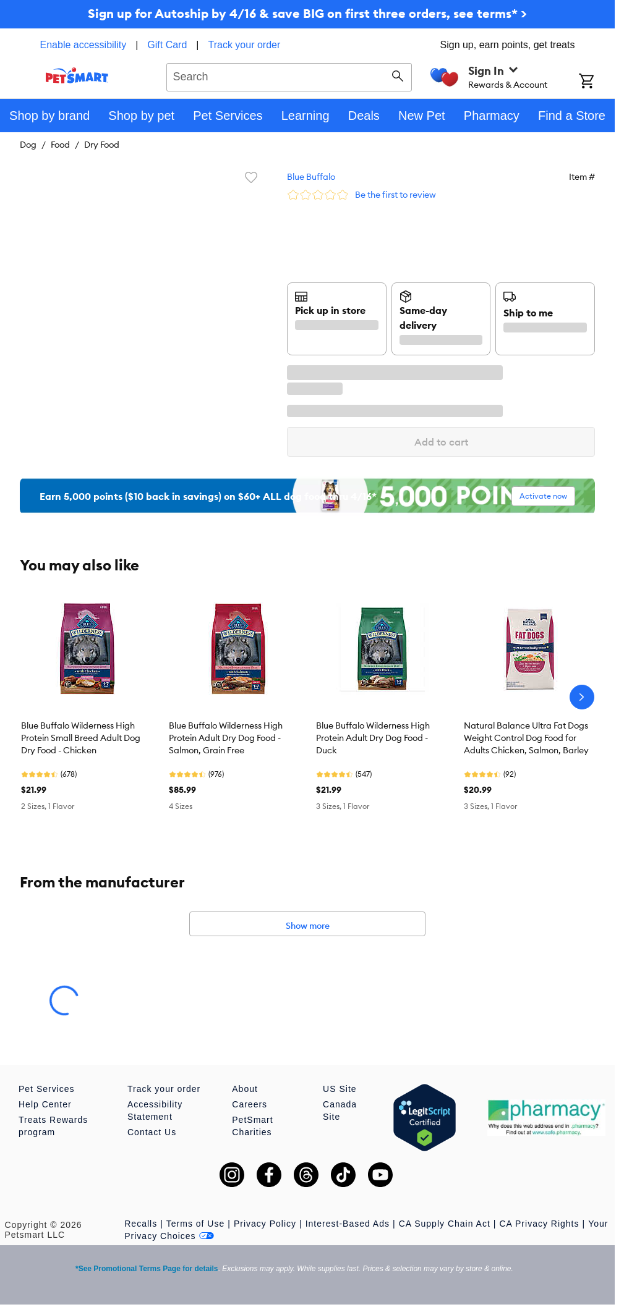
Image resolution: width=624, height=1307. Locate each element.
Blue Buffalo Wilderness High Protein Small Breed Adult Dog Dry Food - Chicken (80, 738)
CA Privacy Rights (539, 1224)
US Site (339, 1089)
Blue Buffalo (311, 176)
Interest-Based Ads (348, 1224)
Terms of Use (195, 1224)
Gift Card (167, 45)
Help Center (45, 1104)
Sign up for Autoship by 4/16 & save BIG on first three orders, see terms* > (307, 13)
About (245, 1089)
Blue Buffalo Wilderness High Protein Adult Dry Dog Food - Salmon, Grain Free (226, 738)
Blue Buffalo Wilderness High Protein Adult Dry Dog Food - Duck (373, 738)
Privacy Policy (265, 1224)
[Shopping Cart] (597, 82)
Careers (249, 1104)
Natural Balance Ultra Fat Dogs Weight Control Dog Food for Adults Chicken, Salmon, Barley (526, 738)
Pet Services (47, 1089)
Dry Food (101, 144)
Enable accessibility (83, 45)
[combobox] (289, 75)
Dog (28, 144)
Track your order (244, 45)
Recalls (140, 1224)
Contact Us (151, 1132)
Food (60, 144)
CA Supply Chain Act (444, 1224)
